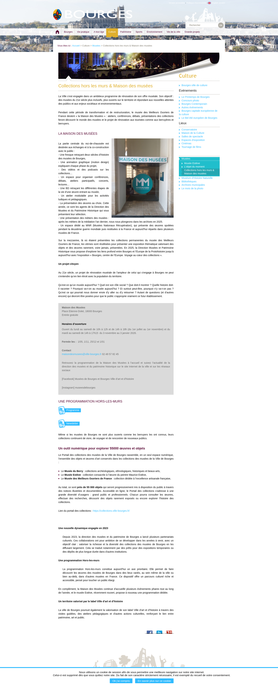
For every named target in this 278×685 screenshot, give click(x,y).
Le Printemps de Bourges (196, 97)
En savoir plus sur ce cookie (154, 680)
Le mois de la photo (192, 188)
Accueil (76, 45)
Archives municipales (193, 184)
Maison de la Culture (193, 133)
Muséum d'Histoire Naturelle (197, 178)
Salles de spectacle (192, 136)
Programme (72, 410)
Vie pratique (83, 31)
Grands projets (192, 31)
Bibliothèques (189, 181)
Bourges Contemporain (194, 103)
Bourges (68, 31)
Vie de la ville (173, 31)
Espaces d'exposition (193, 140)
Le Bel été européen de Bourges (199, 117)
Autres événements (192, 107)
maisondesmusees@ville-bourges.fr (81, 354)
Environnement (154, 31)
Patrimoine (125, 31)
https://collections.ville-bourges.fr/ (111, 510)
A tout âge (99, 31)
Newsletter (72, 423)
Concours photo (190, 100)
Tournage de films (191, 147)
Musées (96, 45)
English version (216, 3)
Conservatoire (189, 129)
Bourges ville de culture (194, 85)
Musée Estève (192, 163)
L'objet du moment (194, 166)
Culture (112, 31)
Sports (139, 31)
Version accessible (177, 3)
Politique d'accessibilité (197, 3)
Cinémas (186, 143)
